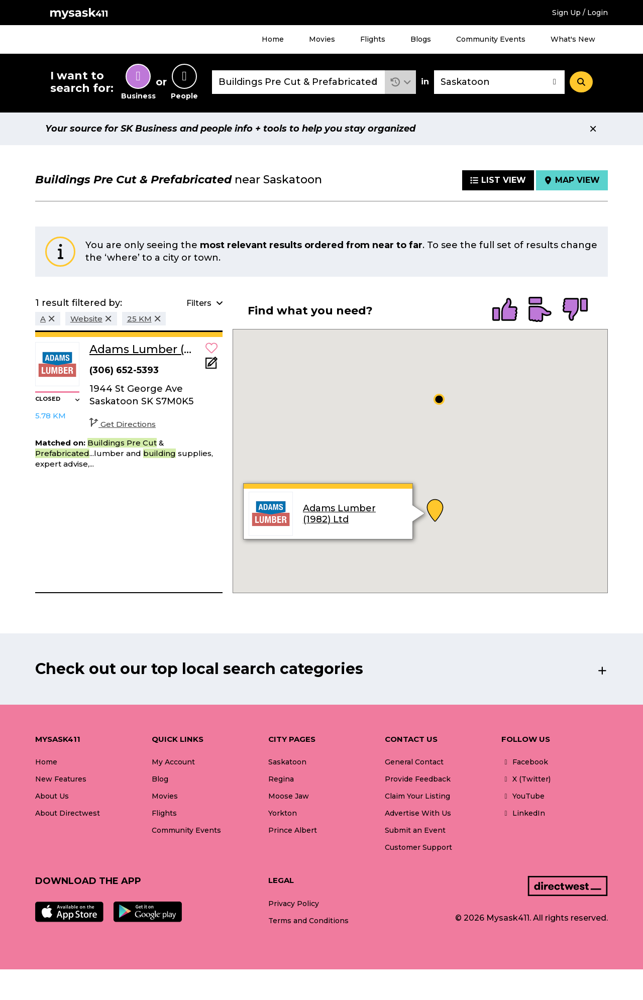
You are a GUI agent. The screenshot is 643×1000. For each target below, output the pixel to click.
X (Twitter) (526, 779)
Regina (281, 779)
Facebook (524, 761)
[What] (298, 82)
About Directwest (67, 813)
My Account (173, 761)
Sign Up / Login (580, 12)
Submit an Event (415, 830)
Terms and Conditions (308, 920)
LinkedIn (523, 813)
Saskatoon (287, 761)
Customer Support (418, 847)
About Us (52, 796)
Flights (372, 39)
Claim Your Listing (417, 796)
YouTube (523, 796)
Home (273, 39)
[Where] (499, 82)
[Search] (581, 81)
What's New (573, 39)
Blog (160, 779)
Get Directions (122, 424)
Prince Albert (292, 830)
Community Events (490, 39)
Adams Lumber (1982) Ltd (339, 514)
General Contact (414, 761)
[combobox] (298, 82)
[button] (400, 82)
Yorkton (282, 813)
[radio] (504, 310)
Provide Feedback (418, 779)
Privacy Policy (293, 903)
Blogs (420, 39)
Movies (322, 39)
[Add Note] (211, 366)
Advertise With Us (418, 813)
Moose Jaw (288, 796)
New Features (60, 779)
